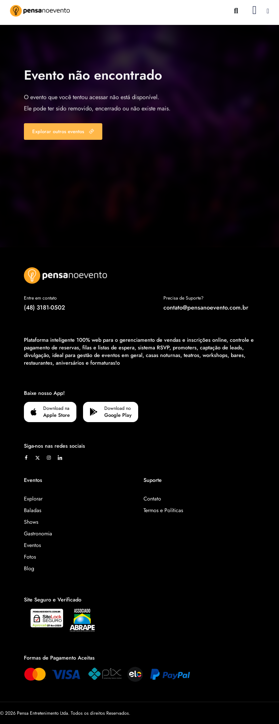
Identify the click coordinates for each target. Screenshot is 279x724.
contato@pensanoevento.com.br (205, 307)
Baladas (32, 510)
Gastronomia (38, 533)
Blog (29, 568)
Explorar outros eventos (63, 131)
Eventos (32, 545)
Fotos (30, 557)
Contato (152, 498)
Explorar (33, 498)
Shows (31, 522)
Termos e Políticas (163, 510)
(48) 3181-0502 (44, 307)
